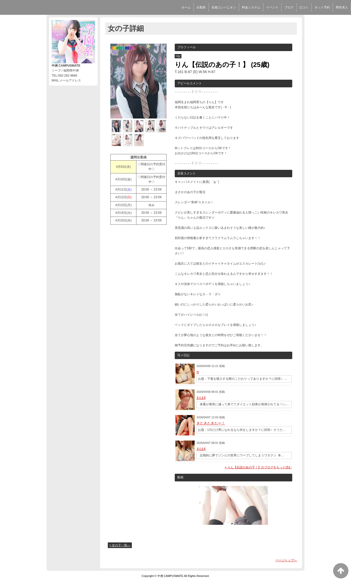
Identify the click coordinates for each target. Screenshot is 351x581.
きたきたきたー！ (210, 423)
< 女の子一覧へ (119, 545)
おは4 (201, 398)
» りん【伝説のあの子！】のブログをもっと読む (258, 467)
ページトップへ (286, 560)
